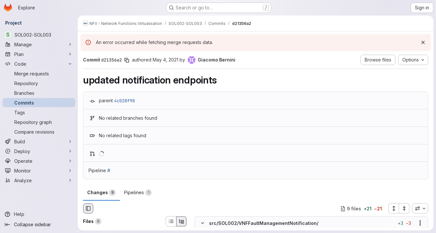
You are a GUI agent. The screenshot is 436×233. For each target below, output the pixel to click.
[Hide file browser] (88, 208)
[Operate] (39, 160)
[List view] (171, 221)
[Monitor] (39, 170)
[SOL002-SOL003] (39, 34)
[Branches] (39, 92)
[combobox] (420, 208)
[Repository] (39, 83)
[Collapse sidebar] (39, 224)
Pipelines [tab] (138, 192)
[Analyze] (39, 180)
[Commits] (39, 102)
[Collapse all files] (404, 208)
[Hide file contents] (202, 223)
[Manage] (39, 44)
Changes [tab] (101, 192)
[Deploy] (39, 151)
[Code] (39, 63)
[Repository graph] (39, 122)
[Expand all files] (393, 208)
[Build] (39, 141)
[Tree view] (181, 221)
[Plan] (39, 54)
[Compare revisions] (39, 131)
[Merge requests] (39, 73)
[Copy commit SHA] (127, 60)
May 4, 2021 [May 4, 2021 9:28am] (165, 59)
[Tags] (39, 112)
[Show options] (420, 223)
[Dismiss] (423, 42)
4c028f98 (124, 101)
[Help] (39, 214)
